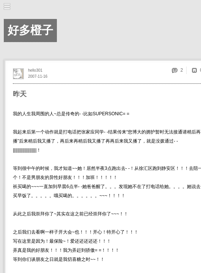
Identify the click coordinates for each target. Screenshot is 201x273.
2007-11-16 (37, 76)
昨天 (20, 94)
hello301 (35, 70)
